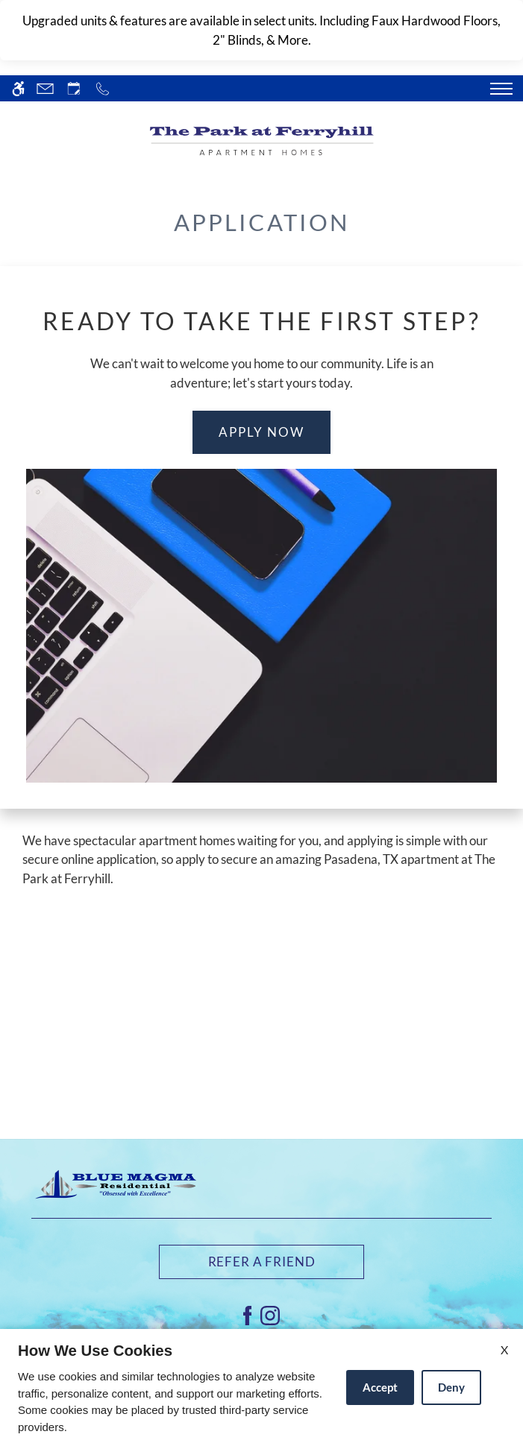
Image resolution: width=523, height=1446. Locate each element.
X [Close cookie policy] (504, 1349)
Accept (380, 1387)
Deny (451, 1387)
